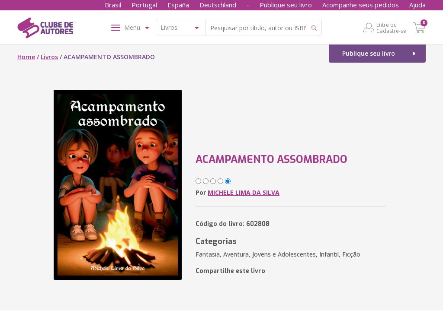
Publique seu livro (286, 4)
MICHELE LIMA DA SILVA (243, 192)
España (178, 4)
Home (26, 57)
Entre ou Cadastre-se (391, 27)
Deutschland (217, 4)
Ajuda (417, 4)
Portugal (144, 4)
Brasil (113, 4)
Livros (49, 57)
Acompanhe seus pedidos (360, 4)
